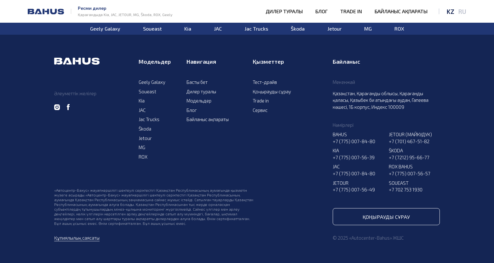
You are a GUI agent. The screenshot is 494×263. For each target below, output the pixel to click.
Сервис (260, 110)
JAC (218, 29)
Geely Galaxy (105, 29)
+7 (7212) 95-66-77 (409, 157)
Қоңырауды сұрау (272, 91)
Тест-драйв (265, 82)
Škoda (298, 29)
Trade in (351, 11)
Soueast (152, 29)
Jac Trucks (256, 29)
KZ (450, 11)
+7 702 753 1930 (405, 189)
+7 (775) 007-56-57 (409, 173)
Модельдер (199, 100)
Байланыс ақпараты (401, 11)
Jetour (334, 29)
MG (368, 29)
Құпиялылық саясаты (77, 238)
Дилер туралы (284, 11)
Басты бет (197, 82)
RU (462, 11)
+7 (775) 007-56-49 (354, 189)
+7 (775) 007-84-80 (354, 141)
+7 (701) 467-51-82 (409, 141)
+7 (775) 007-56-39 (354, 157)
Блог (321, 11)
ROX (399, 29)
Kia (187, 29)
